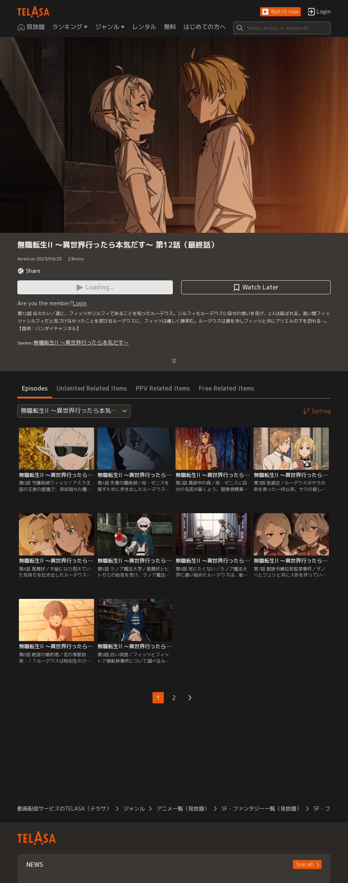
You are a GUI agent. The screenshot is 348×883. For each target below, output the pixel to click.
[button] (280, 12)
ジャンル (134, 808)
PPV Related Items (163, 388)
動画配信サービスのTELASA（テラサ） (64, 808)
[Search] (282, 28)
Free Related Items (226, 388)
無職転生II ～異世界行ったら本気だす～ (81, 342)
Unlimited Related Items (92, 388)
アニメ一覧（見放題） (183, 808)
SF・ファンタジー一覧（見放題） (262, 808)
